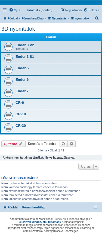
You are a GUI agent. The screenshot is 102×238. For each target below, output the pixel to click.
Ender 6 (22, 80)
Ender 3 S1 (25, 57)
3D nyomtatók (18, 29)
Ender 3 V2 (25, 45)
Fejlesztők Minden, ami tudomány (39, 221)
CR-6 (20, 103)
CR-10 (21, 114)
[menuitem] (14, 10)
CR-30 (21, 126)
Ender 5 (22, 68)
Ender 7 (22, 91)
